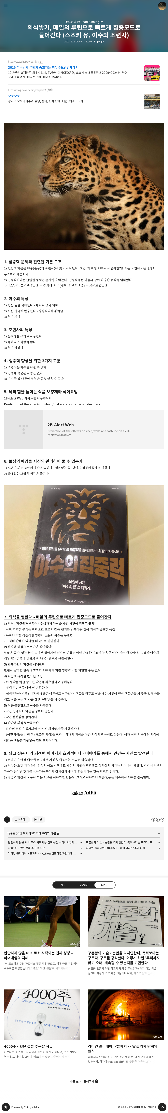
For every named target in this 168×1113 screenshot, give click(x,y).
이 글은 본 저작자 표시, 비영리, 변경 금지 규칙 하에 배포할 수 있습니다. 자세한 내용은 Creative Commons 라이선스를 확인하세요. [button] (158, 819)
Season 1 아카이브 (95, 41)
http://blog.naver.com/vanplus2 (27, 90)
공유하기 (84, 885)
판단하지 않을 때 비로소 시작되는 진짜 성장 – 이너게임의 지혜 (44, 842)
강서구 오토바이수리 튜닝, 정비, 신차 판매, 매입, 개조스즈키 (45, 101)
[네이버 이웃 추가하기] (38, 819)
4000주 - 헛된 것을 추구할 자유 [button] (42, 1027)
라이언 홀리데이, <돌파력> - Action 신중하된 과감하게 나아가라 (45, 853)
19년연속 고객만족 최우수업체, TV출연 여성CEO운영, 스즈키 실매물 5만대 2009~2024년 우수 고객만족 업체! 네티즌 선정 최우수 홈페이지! (67, 75)
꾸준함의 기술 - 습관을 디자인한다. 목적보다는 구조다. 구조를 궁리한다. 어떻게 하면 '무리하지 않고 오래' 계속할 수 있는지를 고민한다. (123, 842)
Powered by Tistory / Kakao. (26, 1107)
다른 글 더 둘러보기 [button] (82, 1081)
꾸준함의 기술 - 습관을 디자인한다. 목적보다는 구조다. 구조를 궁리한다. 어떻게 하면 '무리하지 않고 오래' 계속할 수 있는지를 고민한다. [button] (126, 939)
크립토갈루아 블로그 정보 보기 (162, 6)
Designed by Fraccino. (145, 1106)
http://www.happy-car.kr (22, 61)
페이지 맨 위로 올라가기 (162, 1107)
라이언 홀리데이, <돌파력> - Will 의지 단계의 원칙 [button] (126, 1030)
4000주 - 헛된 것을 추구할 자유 (26, 848)
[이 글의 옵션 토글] (7, 819)
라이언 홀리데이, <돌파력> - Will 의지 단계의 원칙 (115, 848)
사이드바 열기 (5, 6)
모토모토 (14, 96)
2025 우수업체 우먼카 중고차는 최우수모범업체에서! (43, 67)
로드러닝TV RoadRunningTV (84, 22)
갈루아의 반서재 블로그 (5, 1107)
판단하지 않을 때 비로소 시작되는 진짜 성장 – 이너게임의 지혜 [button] (42, 936)
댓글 (63, 885)
